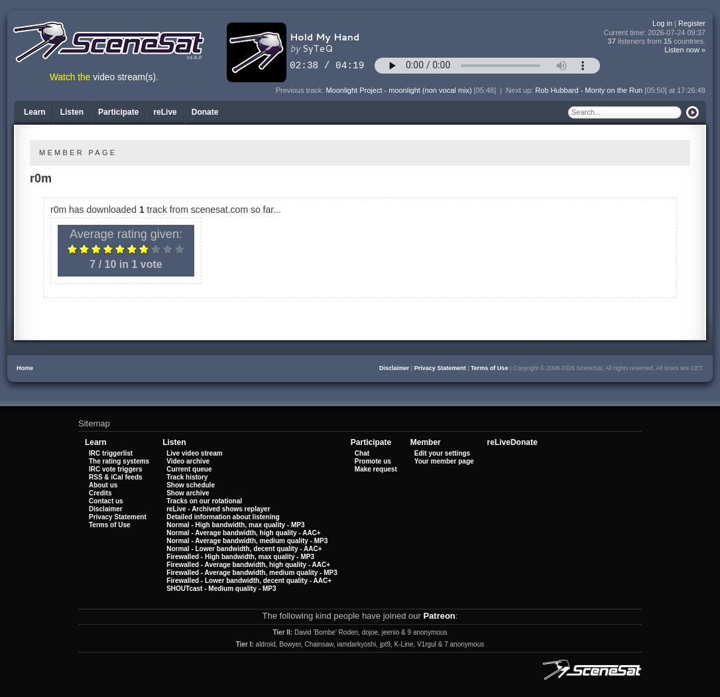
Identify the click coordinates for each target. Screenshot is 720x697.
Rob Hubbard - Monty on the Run (588, 90)
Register (691, 23)
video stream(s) (124, 77)
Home (25, 368)
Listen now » (684, 50)
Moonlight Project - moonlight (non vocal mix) (398, 90)
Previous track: (301, 90)
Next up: (520, 90)
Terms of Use (489, 368)
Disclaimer (394, 368)
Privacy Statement (440, 368)
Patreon (439, 616)
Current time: (655, 32)
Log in (662, 23)
